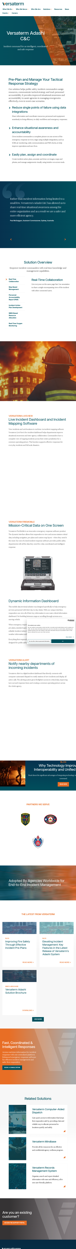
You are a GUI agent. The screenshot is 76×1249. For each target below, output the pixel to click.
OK (63, 641)
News (67, 9)
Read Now (63, 701)
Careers (15, 13)
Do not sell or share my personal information (39, 641)
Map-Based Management (14, 288)
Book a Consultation (12, 985)
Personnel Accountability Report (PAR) (14, 297)
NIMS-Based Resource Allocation (13, 315)
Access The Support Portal (14, 1140)
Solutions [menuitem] (47, 9)
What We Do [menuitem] (8, 9)
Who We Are (35, 9)
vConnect (44, 1215)
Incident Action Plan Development (15, 307)
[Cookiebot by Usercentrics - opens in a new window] (68, 621)
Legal (43, 1240)
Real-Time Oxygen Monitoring (15, 325)
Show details (69, 637)
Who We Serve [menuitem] (22, 9)
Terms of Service (36, 1240)
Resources (58, 9)
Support (44, 1210)
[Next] (65, 239)
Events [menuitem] (6, 13)
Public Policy (49, 1240)
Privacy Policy (26, 1240)
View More (38, 936)
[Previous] (11, 239)
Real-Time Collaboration (14, 280)
